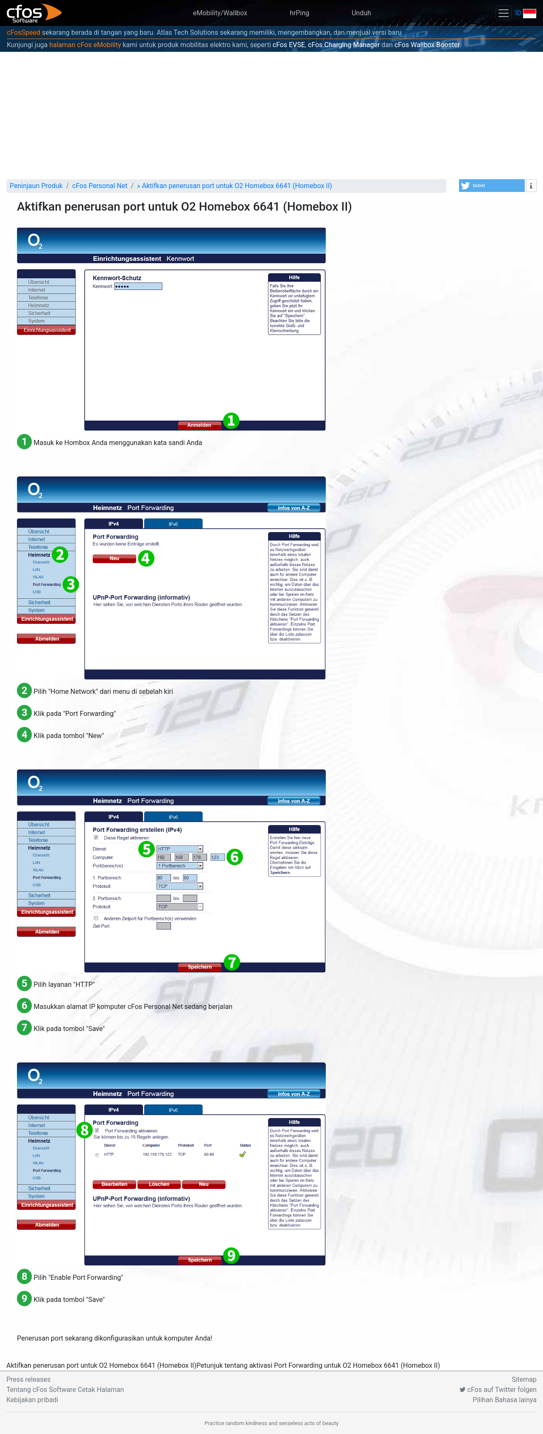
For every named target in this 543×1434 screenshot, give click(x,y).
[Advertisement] (271, 115)
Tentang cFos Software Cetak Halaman (65, 1390)
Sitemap (524, 1379)
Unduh (361, 13)
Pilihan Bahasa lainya (505, 1400)
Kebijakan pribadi (32, 1400)
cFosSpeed (23, 32)
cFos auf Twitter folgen (498, 1390)
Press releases (28, 1379)
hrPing (299, 13)
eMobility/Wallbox (220, 13)
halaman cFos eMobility (85, 45)
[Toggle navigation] (503, 13)
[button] (492, 185)
